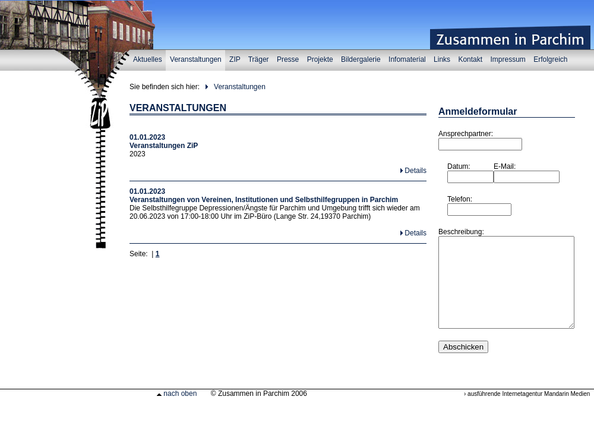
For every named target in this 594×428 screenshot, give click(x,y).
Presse (288, 59)
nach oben (177, 411)
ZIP (234, 59)
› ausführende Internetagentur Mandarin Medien (527, 411)
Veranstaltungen (195, 59)
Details (415, 170)
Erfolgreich (550, 59)
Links (441, 59)
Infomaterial (406, 59)
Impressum (508, 59)
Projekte (320, 59)
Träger (258, 59)
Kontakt (470, 59)
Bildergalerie (360, 59)
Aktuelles (147, 59)
